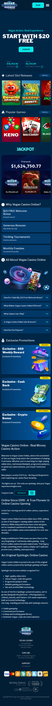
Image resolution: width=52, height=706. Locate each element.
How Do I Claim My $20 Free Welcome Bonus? (23, 297)
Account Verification (26, 658)
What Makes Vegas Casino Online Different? (23, 306)
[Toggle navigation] (48, 5)
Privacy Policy (26, 647)
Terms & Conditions (26, 645)
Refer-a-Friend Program (26, 656)
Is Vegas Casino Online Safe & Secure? (20, 322)
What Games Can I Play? (14, 314)
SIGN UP (26, 49)
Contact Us (26, 666)
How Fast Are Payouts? (13, 330)
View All (45, 75)
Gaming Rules (26, 643)
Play (38, 5)
